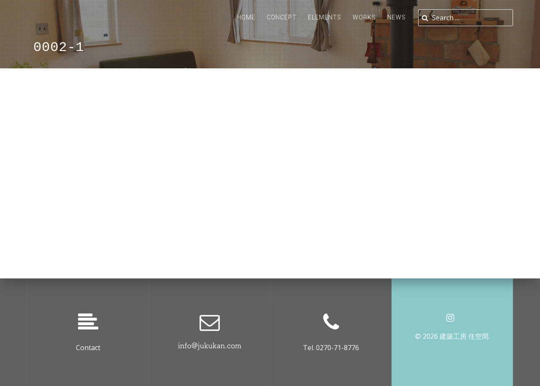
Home (246, 17)
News (396, 17)
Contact (88, 347)
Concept (282, 17)
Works (364, 17)
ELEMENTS (324, 17)
